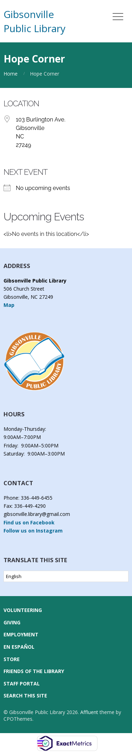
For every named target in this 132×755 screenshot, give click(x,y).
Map (9, 305)
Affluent (89, 712)
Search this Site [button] (25, 695)
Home (11, 73)
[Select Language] (66, 576)
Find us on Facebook (29, 522)
